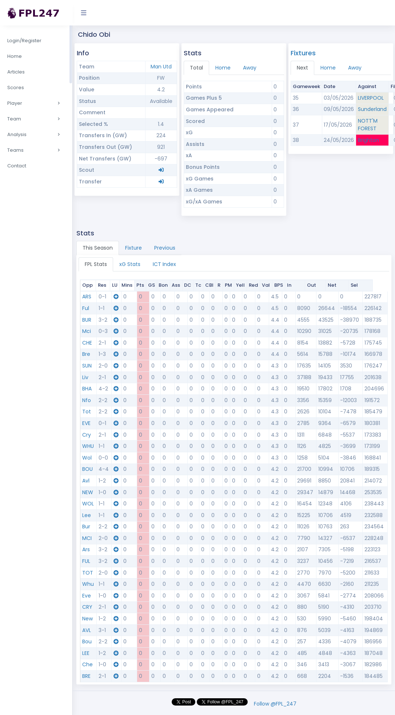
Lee (86, 515)
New (87, 618)
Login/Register (24, 40)
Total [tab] (196, 67)
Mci (86, 331)
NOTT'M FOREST (368, 124)
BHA (87, 388)
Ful (85, 308)
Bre (86, 354)
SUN (87, 365)
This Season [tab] (98, 247)
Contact (16, 165)
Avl (85, 480)
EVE (86, 423)
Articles (16, 71)
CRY (87, 607)
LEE (85, 653)
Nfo (86, 400)
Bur (86, 526)
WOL (88, 503)
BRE (86, 676)
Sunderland (372, 109)
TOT (87, 572)
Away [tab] (249, 67)
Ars (86, 549)
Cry (86, 434)
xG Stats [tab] (129, 264)
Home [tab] (223, 67)
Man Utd (161, 66)
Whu (88, 584)
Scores (15, 87)
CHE (87, 342)
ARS (86, 296)
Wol (87, 457)
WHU (88, 446)
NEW (87, 492)
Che (87, 664)
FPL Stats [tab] (96, 264)
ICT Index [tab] (164, 264)
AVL (86, 630)
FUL (86, 561)
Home (14, 56)
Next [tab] (302, 67)
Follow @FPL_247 (275, 703)
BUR (86, 319)
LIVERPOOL (371, 98)
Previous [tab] (164, 247)
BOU (87, 469)
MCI (87, 538)
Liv (85, 377)
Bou (87, 641)
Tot (86, 411)
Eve (86, 595)
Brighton (368, 140)
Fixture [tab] (133, 247)
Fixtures (303, 52)
